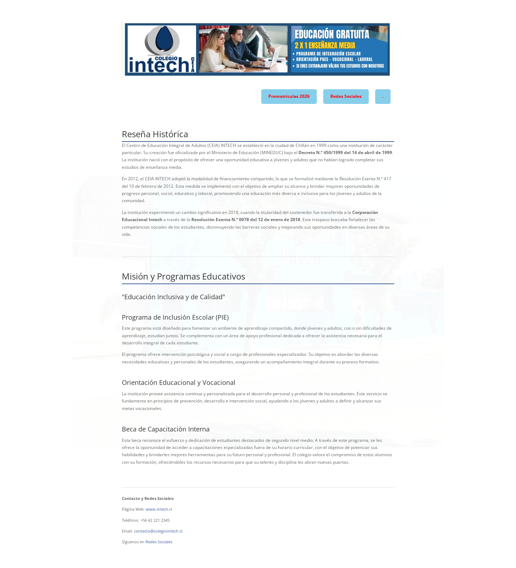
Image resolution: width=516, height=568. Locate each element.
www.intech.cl (159, 509)
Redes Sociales (346, 96)
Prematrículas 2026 (289, 96)
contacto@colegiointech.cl (158, 531)
